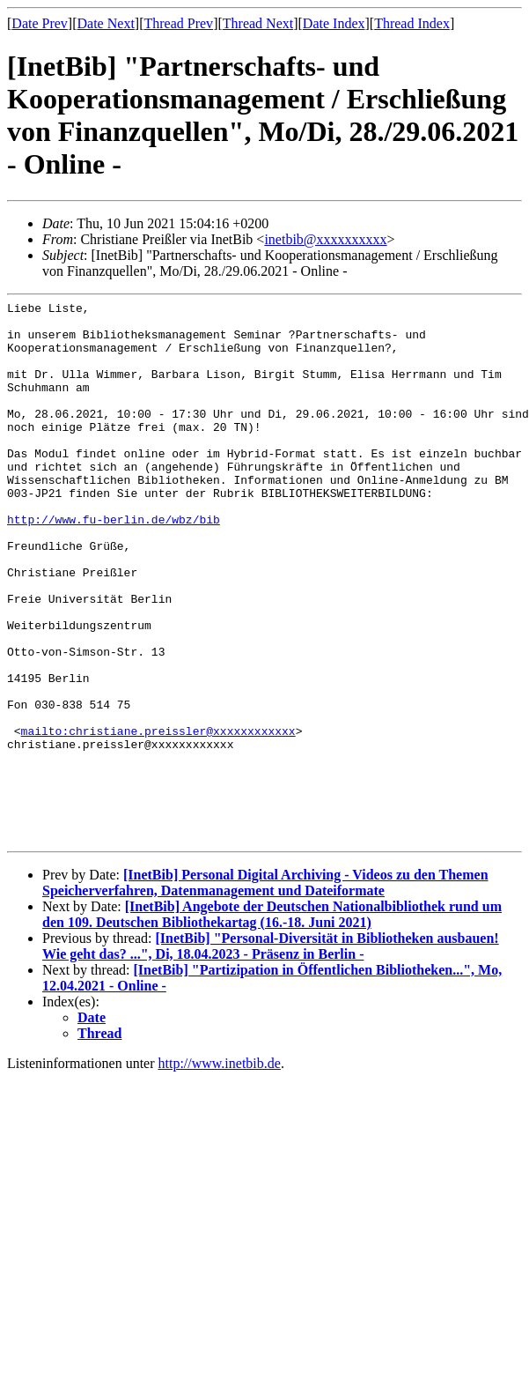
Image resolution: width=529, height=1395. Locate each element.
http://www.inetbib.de (219, 1171)
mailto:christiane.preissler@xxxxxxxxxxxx (158, 818)
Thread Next (258, 23)
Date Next (106, 23)
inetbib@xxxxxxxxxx (325, 239)
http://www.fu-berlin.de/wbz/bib (113, 564)
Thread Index (412, 23)
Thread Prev (178, 23)
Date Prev (39, 23)
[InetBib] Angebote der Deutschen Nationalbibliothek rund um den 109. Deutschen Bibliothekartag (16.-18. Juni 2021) (272, 1022)
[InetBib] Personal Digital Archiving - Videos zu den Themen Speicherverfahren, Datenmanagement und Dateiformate (265, 991)
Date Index (334, 23)
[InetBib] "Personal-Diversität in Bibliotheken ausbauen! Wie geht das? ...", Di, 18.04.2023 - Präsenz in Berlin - (270, 1054)
